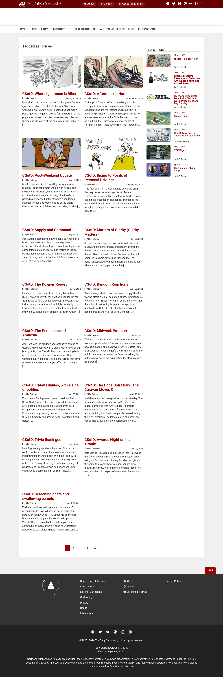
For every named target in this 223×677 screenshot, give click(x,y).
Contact (106, 4)
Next (95, 548)
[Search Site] (202, 4)
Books (132, 29)
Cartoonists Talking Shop (185, 169)
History (121, 29)
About (89, 4)
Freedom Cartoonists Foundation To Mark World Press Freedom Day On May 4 (186, 100)
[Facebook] (168, 4)
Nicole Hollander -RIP (186, 59)
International (147, 29)
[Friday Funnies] (158, 118)
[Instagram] (197, 4)
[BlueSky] (179, 4)
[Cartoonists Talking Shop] (158, 170)
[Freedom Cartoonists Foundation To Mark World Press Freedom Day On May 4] (158, 98)
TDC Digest (180, 150)
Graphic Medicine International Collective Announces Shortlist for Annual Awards (187, 80)
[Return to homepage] (51, 599)
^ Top (210, 570)
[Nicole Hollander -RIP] (158, 61)
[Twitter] (174, 4)
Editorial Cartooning (82, 29)
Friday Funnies (182, 116)
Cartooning (106, 29)
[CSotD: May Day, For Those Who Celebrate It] (158, 135)
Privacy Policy (173, 581)
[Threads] (191, 4)
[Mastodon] (185, 4)
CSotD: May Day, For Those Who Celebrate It (187, 134)
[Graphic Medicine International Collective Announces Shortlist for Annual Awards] (158, 78)
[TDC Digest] (158, 153)
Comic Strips (58, 29)
